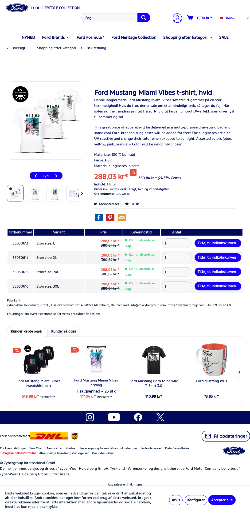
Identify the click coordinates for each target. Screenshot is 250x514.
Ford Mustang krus (211, 381)
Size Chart (36, 448)
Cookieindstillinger (13, 448)
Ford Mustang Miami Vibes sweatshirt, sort (38, 383)
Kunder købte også (26, 331)
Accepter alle (222, 500)
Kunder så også (63, 331)
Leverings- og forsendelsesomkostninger (108, 448)
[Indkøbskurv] (200, 18)
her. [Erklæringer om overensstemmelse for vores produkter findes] (98, 314)
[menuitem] (115, 17)
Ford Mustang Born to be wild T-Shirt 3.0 (153, 383)
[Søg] (143, 17)
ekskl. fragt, (128, 189)
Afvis (176, 500)
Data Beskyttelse (177, 448)
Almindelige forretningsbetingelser (64, 453)
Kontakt (71, 448)
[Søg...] (115, 17)
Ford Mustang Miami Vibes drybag (96, 382)
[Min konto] (175, 18)
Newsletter (54, 448)
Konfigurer (196, 500)
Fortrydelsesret (151, 448)
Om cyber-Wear (103, 453)
